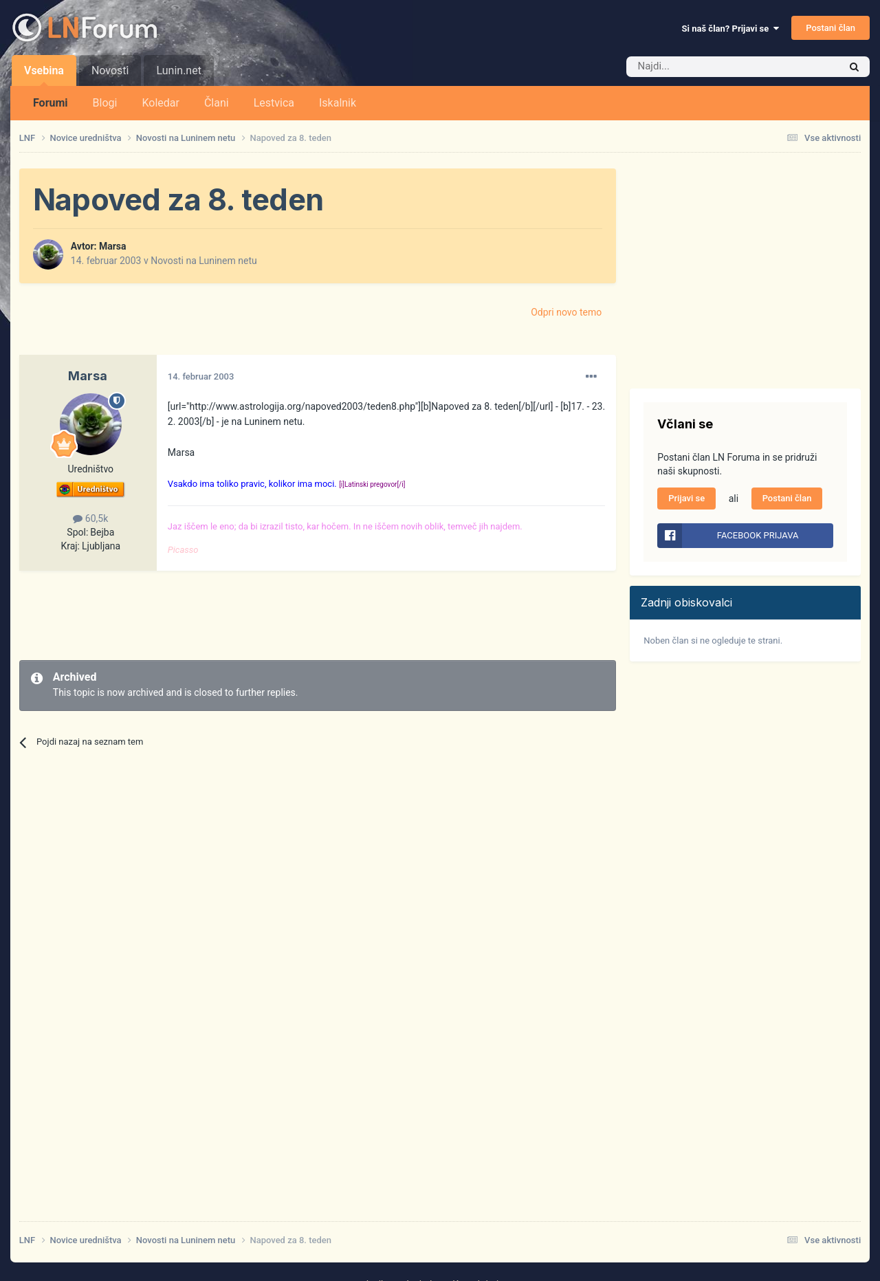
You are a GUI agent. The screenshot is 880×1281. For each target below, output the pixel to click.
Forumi (50, 102)
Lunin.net (178, 70)
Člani (216, 102)
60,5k (90, 518)
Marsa (112, 246)
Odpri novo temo (566, 312)
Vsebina (44, 75)
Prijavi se (686, 498)
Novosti (110, 70)
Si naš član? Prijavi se (730, 28)
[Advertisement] (269, 615)
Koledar (160, 102)
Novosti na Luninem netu (204, 260)
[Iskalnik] (704, 66)
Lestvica (274, 102)
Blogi (105, 102)
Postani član (830, 28)
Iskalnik (337, 102)
